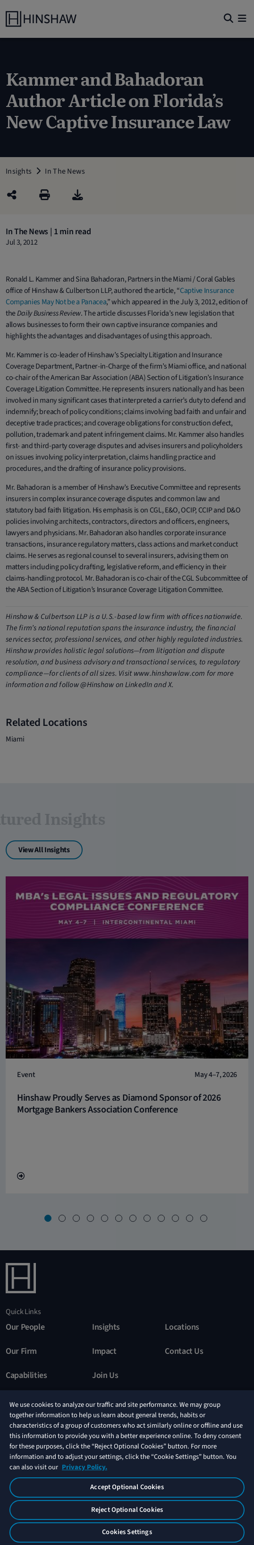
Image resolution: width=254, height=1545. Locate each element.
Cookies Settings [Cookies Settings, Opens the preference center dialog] (127, 1532)
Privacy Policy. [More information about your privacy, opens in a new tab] (84, 1467)
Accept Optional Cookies (126, 1487)
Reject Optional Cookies (127, 1510)
